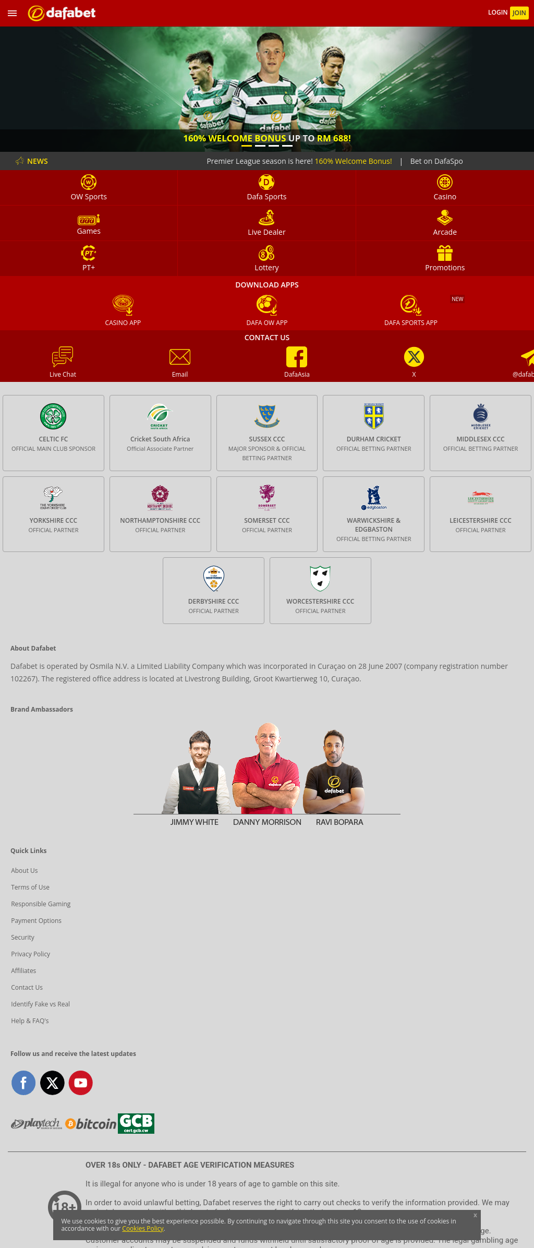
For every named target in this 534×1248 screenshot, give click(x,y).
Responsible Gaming (40, 903)
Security (22, 937)
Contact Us (27, 987)
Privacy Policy (30, 954)
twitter (52, 1083)
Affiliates (23, 970)
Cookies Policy (142, 1228)
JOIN (519, 12)
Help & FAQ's (29, 1020)
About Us (24, 870)
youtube (80, 1083)
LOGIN (498, 12)
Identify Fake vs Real (40, 1004)
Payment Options (36, 920)
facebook (23, 1083)
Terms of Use (30, 887)
